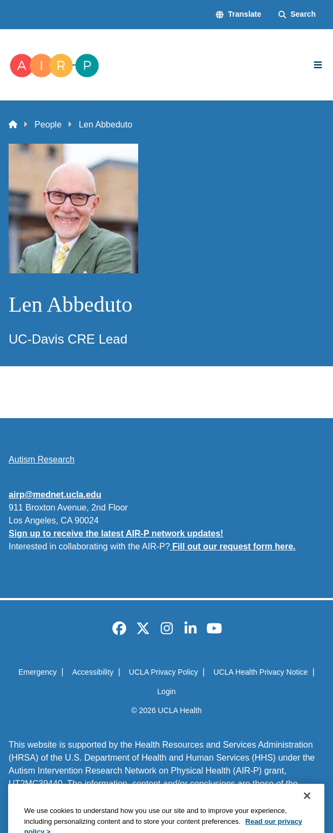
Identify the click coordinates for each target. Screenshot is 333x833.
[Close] (307, 816)
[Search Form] (297, 14)
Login (166, 691)
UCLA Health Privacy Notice (260, 672)
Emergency (37, 672)
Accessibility (93, 672)
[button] (238, 14)
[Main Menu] (317, 64)
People (48, 124)
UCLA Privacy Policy (163, 672)
